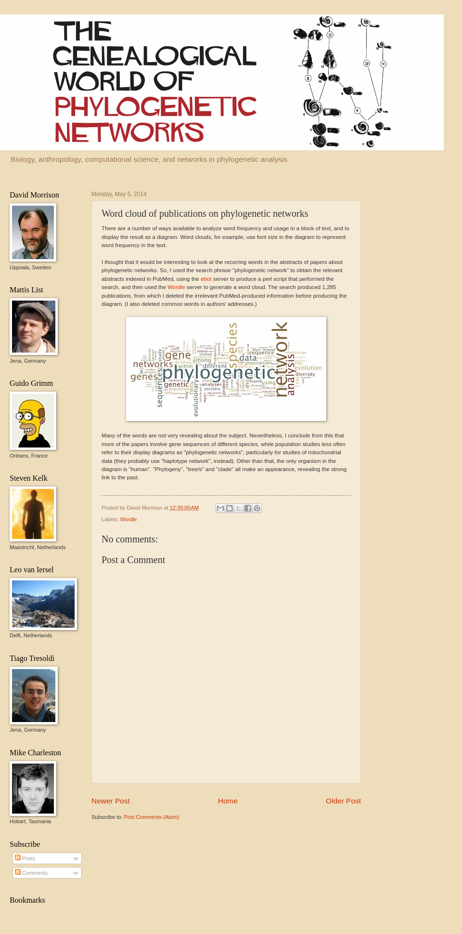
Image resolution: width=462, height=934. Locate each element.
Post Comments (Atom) (151, 817)
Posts (25, 858)
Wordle (176, 287)
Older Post (343, 801)
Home (228, 801)
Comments (31, 873)
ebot (206, 279)
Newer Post (110, 801)
